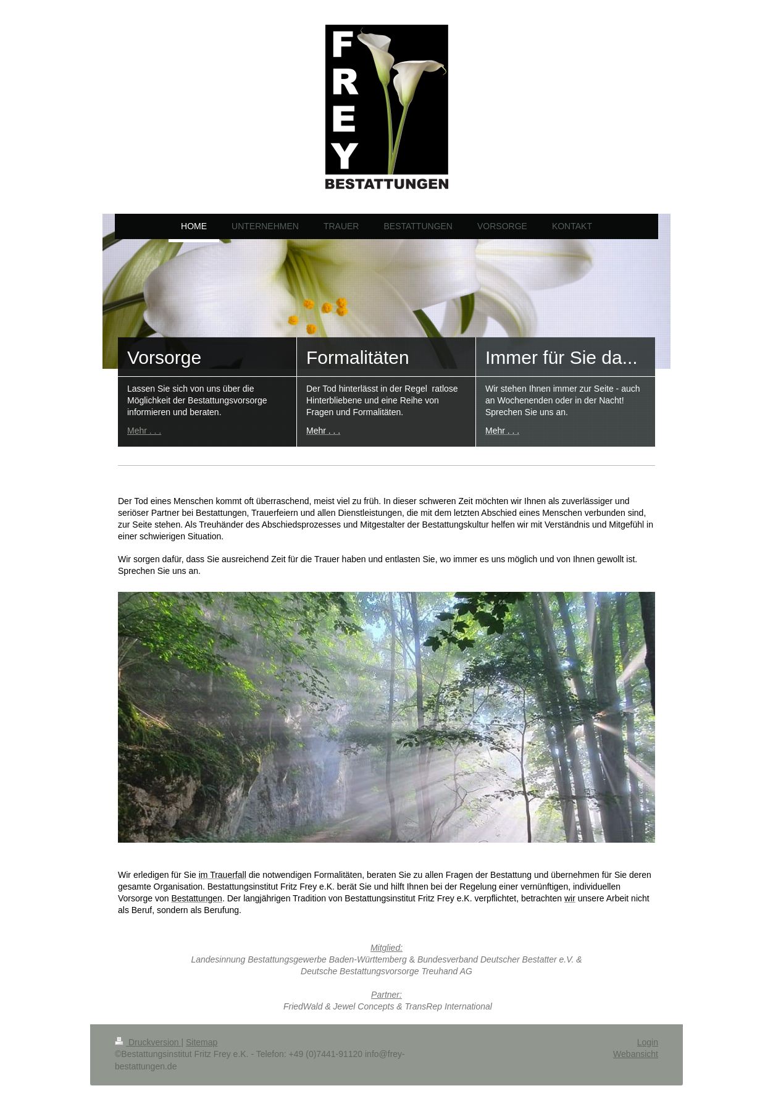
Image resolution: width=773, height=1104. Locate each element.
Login (647, 1042)
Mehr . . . (144, 431)
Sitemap (201, 1042)
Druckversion (148, 1042)
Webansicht (635, 1054)
